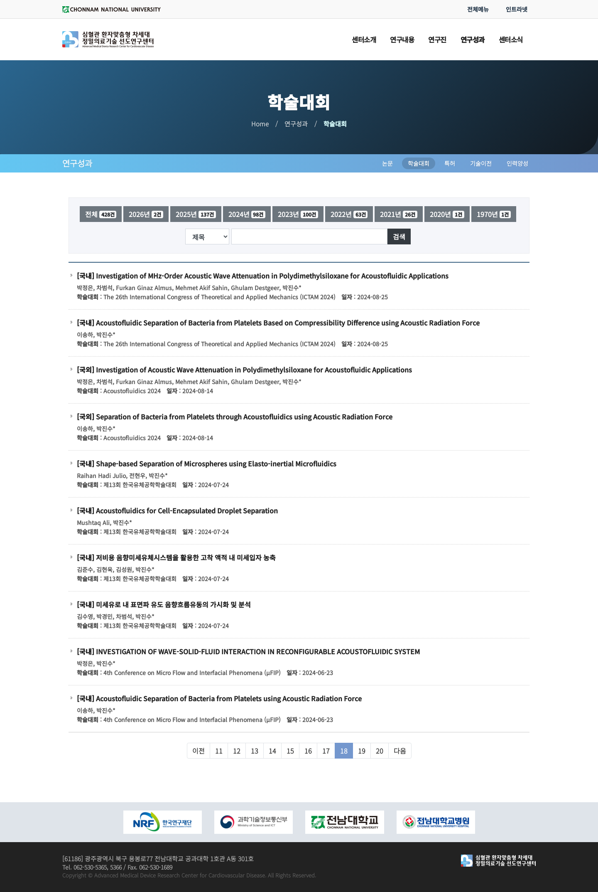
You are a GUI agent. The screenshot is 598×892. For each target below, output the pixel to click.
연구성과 (296, 123)
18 (344, 751)
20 (379, 751)
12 (236, 751)
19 (361, 751)
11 (219, 751)
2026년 (146, 214)
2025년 (196, 214)
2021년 (398, 214)
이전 (198, 751)
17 (326, 751)
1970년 (494, 214)
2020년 (447, 214)
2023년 (298, 214)
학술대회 (335, 123)
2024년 (247, 214)
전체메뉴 (478, 9)
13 (254, 751)
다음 (400, 751)
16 (308, 751)
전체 (101, 214)
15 (290, 751)
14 (272, 751)
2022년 (349, 214)
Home (260, 123)
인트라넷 (516, 9)
